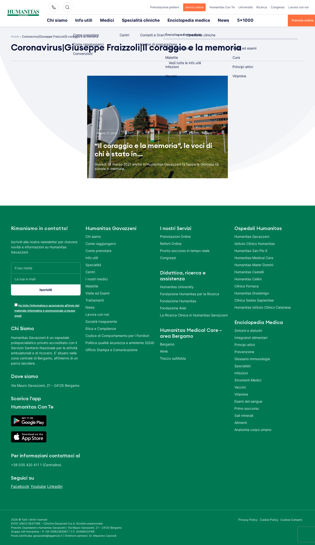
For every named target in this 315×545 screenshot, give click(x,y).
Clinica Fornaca (246, 285)
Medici (95, 20)
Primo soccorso (246, 408)
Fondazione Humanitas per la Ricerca (189, 293)
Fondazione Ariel (173, 307)
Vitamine (241, 394)
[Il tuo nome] (46, 267)
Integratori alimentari (250, 337)
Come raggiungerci (100, 243)
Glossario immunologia (252, 358)
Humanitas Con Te (222, 7)
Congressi (277, 7)
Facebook (20, 485)
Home (15, 36)
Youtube (38, 485)
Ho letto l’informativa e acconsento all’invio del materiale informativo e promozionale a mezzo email (46, 310)
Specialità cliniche (121, 20)
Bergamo (167, 344)
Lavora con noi (298, 7)
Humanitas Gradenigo (251, 293)
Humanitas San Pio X (250, 250)
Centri (90, 271)
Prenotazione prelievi (164, 7)
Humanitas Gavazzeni (251, 236)
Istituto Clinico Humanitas (254, 243)
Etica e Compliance (100, 328)
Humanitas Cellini (248, 278)
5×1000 (204, 20)
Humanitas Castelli (249, 271)
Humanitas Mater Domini (253, 264)
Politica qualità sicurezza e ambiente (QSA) (119, 342)
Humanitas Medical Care (253, 257)
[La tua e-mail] (46, 278)
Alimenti (240, 422)
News (186, 20)
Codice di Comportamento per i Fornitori (117, 335)
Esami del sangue (248, 401)
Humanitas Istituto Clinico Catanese (262, 307)
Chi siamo (54, 20)
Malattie (91, 285)
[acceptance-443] (16, 304)
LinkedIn (55, 485)
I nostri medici (96, 278)
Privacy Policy (248, 519)
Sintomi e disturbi (248, 330)
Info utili (76, 20)
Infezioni (241, 372)
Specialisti (242, 365)
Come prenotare (98, 250)
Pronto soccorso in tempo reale (185, 250)
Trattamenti (94, 300)
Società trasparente (101, 321)
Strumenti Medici (247, 379)
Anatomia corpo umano (252, 429)
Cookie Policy (269, 519)
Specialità (93, 264)
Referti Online (170, 243)
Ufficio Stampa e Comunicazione (111, 349)
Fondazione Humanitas (178, 300)
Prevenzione (244, 351)
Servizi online (194, 7)
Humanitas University (177, 286)
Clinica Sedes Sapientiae (254, 300)
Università (245, 7)
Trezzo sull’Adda (173, 358)
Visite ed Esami (97, 293)
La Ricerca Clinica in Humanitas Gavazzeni (194, 315)
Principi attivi (244, 344)
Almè (164, 351)
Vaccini (240, 387)
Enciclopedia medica (158, 20)
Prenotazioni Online (175, 236)
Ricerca (261, 7)
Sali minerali (243, 415)
